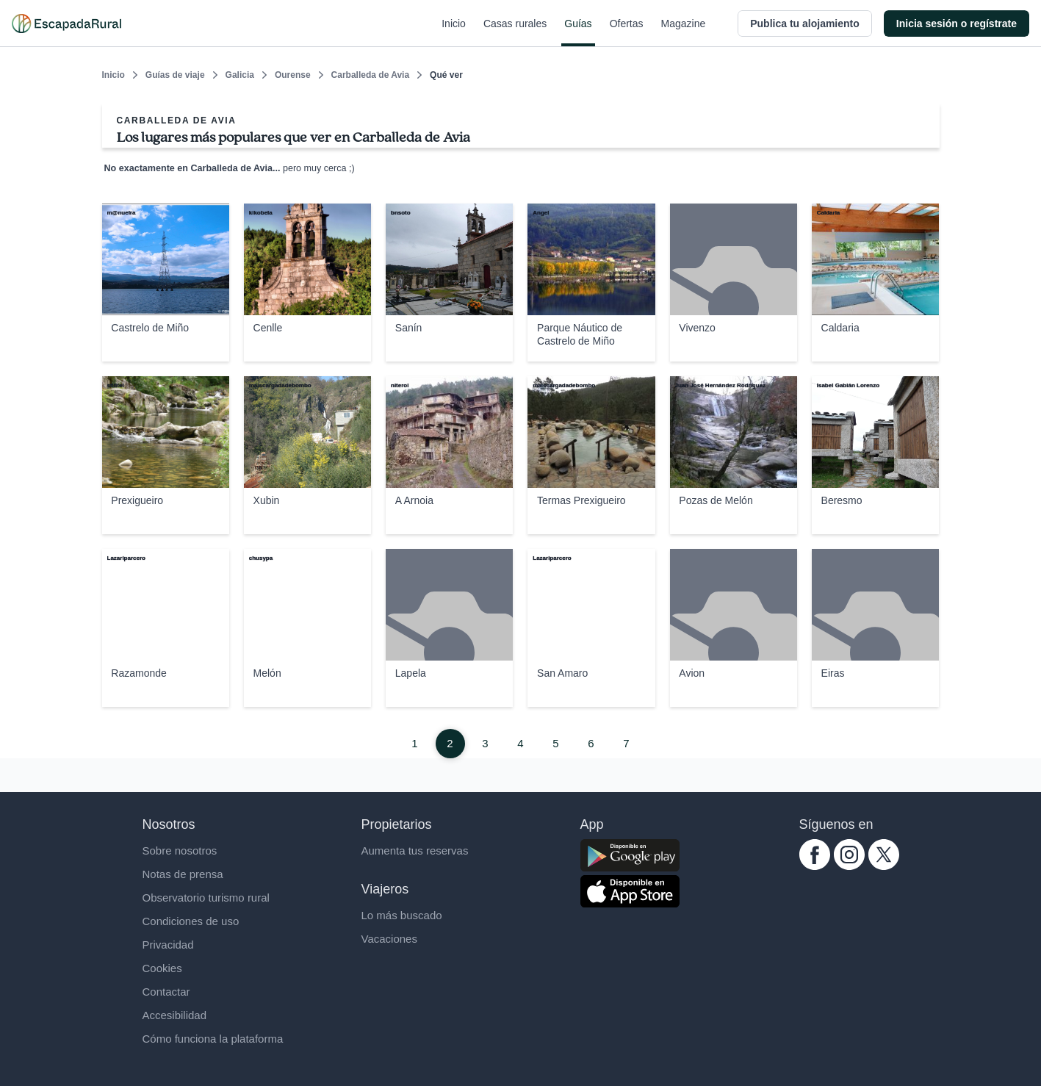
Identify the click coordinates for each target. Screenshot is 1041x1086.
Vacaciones (389, 938)
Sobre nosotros (180, 850)
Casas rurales (515, 32)
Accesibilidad (175, 1015)
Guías (577, 32)
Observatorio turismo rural (206, 897)
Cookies (162, 968)
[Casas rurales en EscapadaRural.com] (66, 23)
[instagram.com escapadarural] (849, 866)
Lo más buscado (401, 915)
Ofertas (626, 32)
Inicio (454, 32)
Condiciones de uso (191, 921)
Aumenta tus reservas (415, 850)
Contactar (166, 991)
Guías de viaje (175, 75)
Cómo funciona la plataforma (213, 1038)
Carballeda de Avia (370, 75)
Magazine (683, 32)
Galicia (240, 75)
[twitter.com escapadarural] (883, 866)
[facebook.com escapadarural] (814, 866)
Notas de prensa (183, 874)
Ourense (293, 75)
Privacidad (168, 944)
